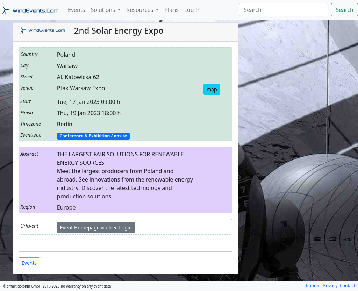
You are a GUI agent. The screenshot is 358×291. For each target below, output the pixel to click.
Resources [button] (140, 10)
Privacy (330, 286)
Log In (192, 10)
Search (344, 10)
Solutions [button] (103, 10)
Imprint (313, 286)
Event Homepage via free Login (96, 227)
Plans (171, 10)
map (212, 89)
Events (76, 10)
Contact (347, 286)
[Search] (283, 9)
